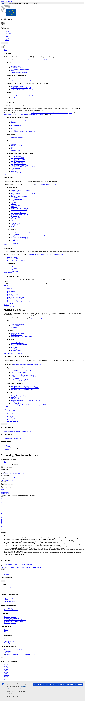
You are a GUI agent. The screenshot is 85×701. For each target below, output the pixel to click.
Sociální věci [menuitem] (14, 222)
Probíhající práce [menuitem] (15, 128)
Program (6, 244)
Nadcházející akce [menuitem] (15, 268)
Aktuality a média (9, 272)
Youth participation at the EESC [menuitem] (19, 238)
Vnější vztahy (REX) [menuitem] (16, 378)
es (1, 507)
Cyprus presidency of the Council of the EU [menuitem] (22, 89)
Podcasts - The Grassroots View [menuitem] (15, 297)
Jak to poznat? (34, 3)
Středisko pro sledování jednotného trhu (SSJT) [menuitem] (23, 386)
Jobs (5, 638)
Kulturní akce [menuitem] (14, 271)
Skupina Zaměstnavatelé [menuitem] (17, 333)
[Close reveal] (2, 657)
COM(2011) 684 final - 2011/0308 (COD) (12, 474)
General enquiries (8, 591)
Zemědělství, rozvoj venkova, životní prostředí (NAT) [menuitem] (25, 377)
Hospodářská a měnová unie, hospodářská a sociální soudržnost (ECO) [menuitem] (29, 371)
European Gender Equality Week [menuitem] (19, 237)
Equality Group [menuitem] (15, 401)
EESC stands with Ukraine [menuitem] (18, 170)
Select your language (6, 44)
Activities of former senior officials (13, 621)
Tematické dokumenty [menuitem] (16, 145)
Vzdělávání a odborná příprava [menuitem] (19, 199)
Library (6, 599)
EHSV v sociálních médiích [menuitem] (14, 298)
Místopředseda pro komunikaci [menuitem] (19, 67)
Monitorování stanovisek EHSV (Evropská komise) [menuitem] (24, 131)
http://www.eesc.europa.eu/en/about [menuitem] (37, 59)
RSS (5, 631)
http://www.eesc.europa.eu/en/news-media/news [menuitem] (31, 284)
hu (1, 513)
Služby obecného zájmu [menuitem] (17, 219)
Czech (5, 666)
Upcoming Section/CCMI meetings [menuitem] (16, 260)
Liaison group (7, 651)
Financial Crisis (5, 492)
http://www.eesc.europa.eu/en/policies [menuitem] (45, 184)
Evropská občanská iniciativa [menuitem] (18, 164)
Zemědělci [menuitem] (13, 346)
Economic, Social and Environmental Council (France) (19, 654)
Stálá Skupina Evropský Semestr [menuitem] (19, 398)
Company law (4, 490)
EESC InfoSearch (9, 601)
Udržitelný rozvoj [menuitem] (15, 223)
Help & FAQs (11, 416)
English (6, 672)
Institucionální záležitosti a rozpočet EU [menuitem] (21, 214)
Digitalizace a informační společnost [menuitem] (20, 196)
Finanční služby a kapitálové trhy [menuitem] (19, 208)
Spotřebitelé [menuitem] (14, 195)
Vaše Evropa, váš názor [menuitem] (17, 162)
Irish (5, 679)
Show (2, 581)
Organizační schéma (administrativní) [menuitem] (21, 80)
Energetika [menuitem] (13, 202)
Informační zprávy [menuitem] (16, 124)
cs (1, 499)
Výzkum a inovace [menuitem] (16, 217)
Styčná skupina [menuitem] (15, 397)
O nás (5, 50)
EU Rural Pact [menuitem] (14, 243)
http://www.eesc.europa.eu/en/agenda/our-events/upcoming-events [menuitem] (45, 254)
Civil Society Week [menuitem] (16, 156)
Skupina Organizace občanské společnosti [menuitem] (22, 336)
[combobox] (19, 45)
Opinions (6, 449)
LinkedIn (7, 31)
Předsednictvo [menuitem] (14, 70)
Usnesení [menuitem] (13, 126)
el (1, 504)
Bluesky (7, 38)
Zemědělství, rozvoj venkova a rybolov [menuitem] (21, 190)
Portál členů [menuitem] (14, 327)
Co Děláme (7, 446)
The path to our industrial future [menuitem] (19, 165)
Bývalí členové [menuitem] (15, 325)
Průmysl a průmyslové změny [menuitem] (18, 213)
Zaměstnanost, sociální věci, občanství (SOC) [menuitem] (23, 375)
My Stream (10, 415)
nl (1, 520)
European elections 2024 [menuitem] (17, 158)
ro (1, 525)
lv (1, 517)
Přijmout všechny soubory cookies (44, 684)
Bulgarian (6, 664)
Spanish (6, 673)
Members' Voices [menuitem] (11, 295)
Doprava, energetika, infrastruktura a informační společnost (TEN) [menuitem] (28, 374)
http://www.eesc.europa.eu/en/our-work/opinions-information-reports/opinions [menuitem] (51, 113)
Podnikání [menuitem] (13, 204)
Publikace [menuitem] (13, 144)
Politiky (6, 174)
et (1, 508)
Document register (9, 598)
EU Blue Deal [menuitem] (14, 240)
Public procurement (9, 641)
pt (1, 523)
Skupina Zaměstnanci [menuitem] (16, 335)
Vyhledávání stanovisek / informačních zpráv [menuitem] (23, 121)
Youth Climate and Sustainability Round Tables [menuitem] (23, 167)
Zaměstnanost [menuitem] (14, 201)
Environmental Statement (11, 610)
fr (1, 511)
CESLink (6, 653)
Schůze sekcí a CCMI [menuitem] (13, 258)
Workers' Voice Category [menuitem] (17, 343)
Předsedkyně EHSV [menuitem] (16, 66)
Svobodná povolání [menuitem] (16, 349)
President (6, 305)
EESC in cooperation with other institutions (15, 650)
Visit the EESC (8, 589)
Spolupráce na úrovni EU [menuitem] (17, 86)
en (1, 505)
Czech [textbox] (14, 45)
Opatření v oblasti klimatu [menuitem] (18, 192)
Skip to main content (6, 1)
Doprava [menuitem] (13, 226)
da (1, 501)
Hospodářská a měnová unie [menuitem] (18, 198)
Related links (7, 574)
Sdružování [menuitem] (14, 347)
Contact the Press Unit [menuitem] (13, 300)
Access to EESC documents (11, 618)
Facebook (7, 35)
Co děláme (7, 98)
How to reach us (8, 588)
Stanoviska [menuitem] (13, 122)
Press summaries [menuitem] (11, 291)
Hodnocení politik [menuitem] (15, 150)
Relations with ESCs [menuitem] (16, 173)
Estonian (6, 675)
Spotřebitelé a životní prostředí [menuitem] (19, 344)
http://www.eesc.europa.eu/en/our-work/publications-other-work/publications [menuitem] (24, 114)
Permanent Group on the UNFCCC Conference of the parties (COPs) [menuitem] (29, 404)
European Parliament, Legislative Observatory (14, 566)
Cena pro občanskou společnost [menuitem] (19, 159)
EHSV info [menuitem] (10, 292)
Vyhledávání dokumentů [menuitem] (17, 137)
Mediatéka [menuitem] (10, 303)
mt (1, 519)
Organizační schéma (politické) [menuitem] (19, 72)
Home (5, 445)
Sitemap (6, 630)
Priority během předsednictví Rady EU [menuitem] (21, 88)
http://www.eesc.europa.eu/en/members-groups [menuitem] (42, 317)
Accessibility (4, 43)
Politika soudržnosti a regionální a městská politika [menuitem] (24, 193)
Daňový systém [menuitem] (15, 225)
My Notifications (11, 412)
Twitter (6, 36)
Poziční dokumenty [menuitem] (16, 125)
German (6, 669)
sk (1, 526)
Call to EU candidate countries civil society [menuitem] (22, 232)
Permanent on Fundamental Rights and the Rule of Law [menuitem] (25, 400)
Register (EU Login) (12, 421)
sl (1, 528)
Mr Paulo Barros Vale (7, 480)
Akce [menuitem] (12, 269)
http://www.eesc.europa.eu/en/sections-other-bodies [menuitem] (27, 364)
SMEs (2, 489)
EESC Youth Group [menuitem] (16, 403)
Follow (3, 569)
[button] (4, 571)
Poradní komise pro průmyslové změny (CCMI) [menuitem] (23, 380)
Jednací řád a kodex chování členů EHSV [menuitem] (22, 95)
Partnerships (7, 643)
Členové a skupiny (9, 306)
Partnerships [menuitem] (14, 171)
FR (5, 462)
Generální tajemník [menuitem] (16, 78)
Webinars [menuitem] (13, 266)
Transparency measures (10, 617)
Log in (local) (11, 418)
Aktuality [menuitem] (9, 288)
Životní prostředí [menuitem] (15, 205)
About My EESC (11, 410)
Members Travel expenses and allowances (15, 620)
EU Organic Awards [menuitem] (16, 168)
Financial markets (5, 493)
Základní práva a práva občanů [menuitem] (19, 210)
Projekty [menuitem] (13, 148)
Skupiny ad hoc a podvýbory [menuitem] (18, 395)
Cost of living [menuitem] (14, 241)
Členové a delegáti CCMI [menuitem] (17, 324)
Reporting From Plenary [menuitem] (13, 294)
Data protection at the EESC (11, 608)
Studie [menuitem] (12, 147)
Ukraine (6, 406)
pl (1, 522)
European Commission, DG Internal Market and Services (16, 564)
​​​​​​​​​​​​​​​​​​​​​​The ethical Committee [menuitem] (17, 97)
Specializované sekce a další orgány (13, 353)
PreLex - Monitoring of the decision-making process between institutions (21, 567)
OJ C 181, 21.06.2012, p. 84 (9, 477)
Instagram (7, 33)
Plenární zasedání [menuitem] (12, 257)
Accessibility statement (10, 623)
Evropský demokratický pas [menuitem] (18, 161)
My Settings (10, 413)
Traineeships (7, 640)
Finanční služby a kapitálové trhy (13, 438)
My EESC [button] (6, 409)
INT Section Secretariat (28, 557)
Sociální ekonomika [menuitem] (16, 350)
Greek (5, 670)
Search (3, 24)
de (1, 502)
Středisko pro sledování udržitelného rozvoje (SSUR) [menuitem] (25, 388)
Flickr (6, 40)
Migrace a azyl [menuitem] (15, 216)
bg (1, 498)
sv (1, 529)
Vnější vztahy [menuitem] (14, 207)
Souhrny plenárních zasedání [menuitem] (18, 129)
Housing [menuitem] (13, 211)
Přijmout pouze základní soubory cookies (70, 684)
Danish (6, 667)
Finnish (6, 676)
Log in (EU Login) (12, 419)
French (6, 678)
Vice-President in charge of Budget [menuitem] (20, 69)
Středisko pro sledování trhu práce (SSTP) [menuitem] (22, 389)
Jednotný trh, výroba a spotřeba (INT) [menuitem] (21, 372)
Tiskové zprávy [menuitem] (11, 290)
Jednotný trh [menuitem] (14, 220)
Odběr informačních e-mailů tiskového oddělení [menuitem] (20, 301)
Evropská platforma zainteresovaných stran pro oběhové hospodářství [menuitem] (29, 235)
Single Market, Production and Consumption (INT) (17, 431)
